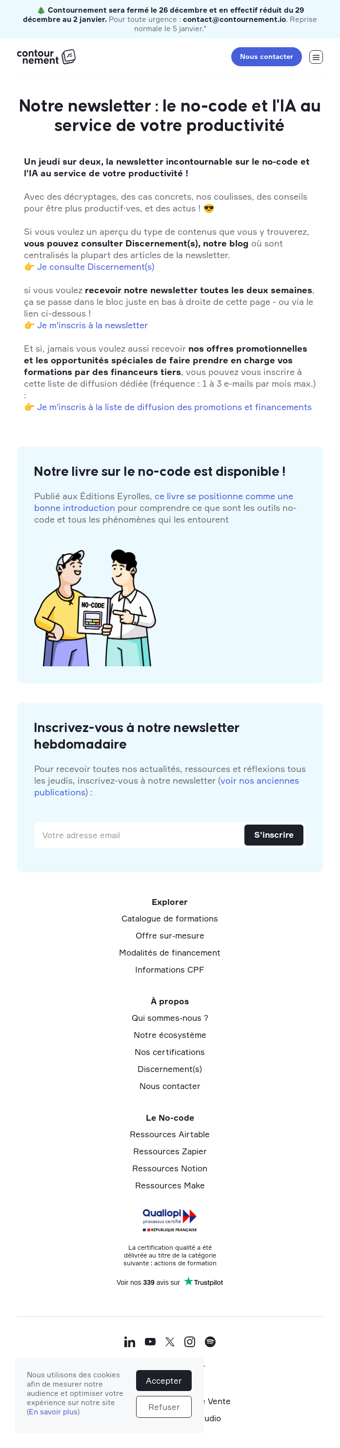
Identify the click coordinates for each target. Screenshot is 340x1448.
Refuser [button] (164, 1407)
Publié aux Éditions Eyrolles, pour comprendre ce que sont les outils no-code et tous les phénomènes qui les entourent (165, 507)
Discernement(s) (170, 1069)
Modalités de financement (169, 952)
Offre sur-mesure (170, 935)
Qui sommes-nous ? (170, 1018)
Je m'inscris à (65, 406)
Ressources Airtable (170, 1134)
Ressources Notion (169, 1168)
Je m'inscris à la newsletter (92, 325)
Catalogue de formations (169, 918)
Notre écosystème (170, 1035)
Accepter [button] (164, 1380)
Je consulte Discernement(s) (95, 266)
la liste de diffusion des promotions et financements (204, 406)
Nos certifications (170, 1052)
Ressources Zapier (170, 1151)
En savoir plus (53, 1411)
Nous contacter (266, 56)
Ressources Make (170, 1185)
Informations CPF (169, 969)
